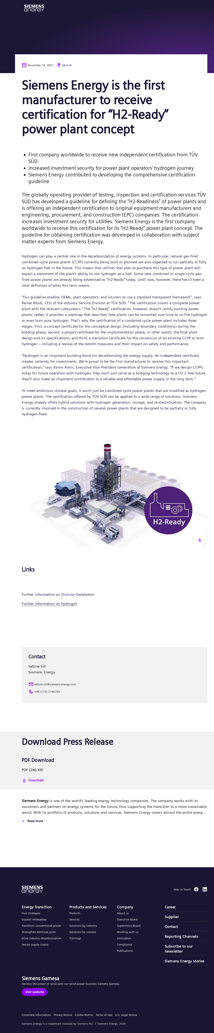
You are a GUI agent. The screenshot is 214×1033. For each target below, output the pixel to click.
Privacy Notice (63, 1015)
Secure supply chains (35, 944)
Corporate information (36, 1015)
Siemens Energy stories (185, 961)
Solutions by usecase (82, 932)
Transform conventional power (41, 925)
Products (74, 913)
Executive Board (127, 919)
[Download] (114, 780)
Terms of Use (104, 1015)
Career (170, 907)
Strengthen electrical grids (39, 932)
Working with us (127, 932)
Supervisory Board (128, 925)
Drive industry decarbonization (41, 938)
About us (123, 913)
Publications (125, 950)
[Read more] (32, 821)
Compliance (124, 944)
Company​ (125, 907)
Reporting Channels (181, 936)
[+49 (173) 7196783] (114, 691)
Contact (171, 926)
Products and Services (88, 907)
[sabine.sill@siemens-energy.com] (114, 684)
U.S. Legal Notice (126, 1015)
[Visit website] (34, 992)
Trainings (75, 938)
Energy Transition (37, 907)
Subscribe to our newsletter (178, 948)
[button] (34, 8)
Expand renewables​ (34, 919)
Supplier (172, 917)
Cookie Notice (84, 1015)
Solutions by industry (83, 925)
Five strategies (31, 913)
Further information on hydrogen (49, 603)
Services (74, 919)
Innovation (124, 938)
